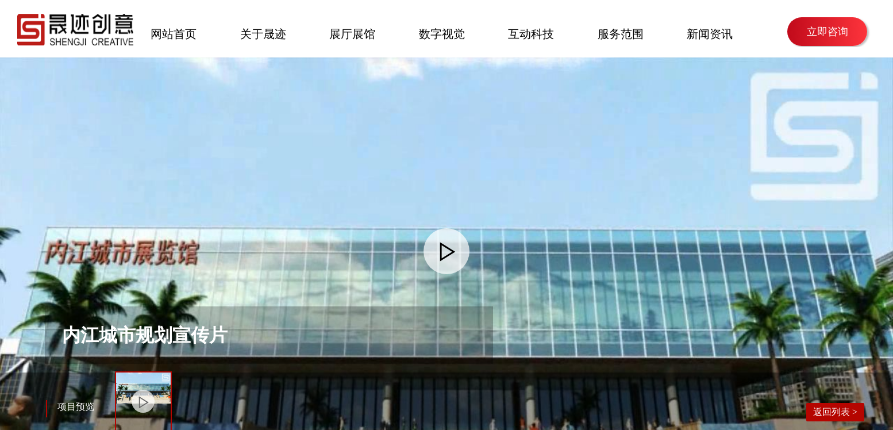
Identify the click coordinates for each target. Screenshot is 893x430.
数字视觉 (442, 33)
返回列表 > (835, 412)
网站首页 (174, 33)
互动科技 (531, 33)
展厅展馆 (352, 33)
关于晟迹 (263, 33)
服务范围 (621, 33)
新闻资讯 (710, 33)
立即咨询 (827, 31)
